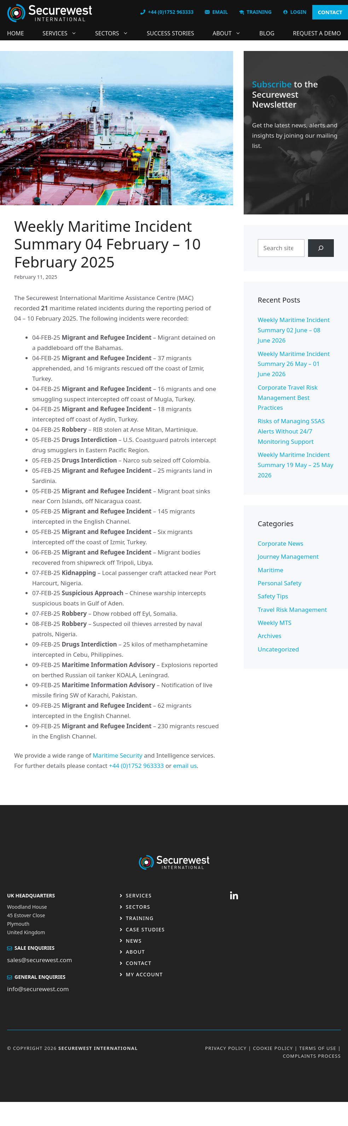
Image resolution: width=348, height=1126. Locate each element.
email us (185, 766)
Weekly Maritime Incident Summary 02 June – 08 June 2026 (294, 330)
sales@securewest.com (39, 960)
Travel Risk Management (292, 609)
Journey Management (288, 556)
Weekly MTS (274, 623)
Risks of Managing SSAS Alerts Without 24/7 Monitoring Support (291, 431)
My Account (144, 974)
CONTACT (330, 12)
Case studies (145, 929)
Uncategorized (278, 649)
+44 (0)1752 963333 (136, 766)
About (230, 33)
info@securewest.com (38, 989)
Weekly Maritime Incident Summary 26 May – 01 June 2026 (294, 364)
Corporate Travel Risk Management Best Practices (288, 397)
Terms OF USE (317, 1048)
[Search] (321, 248)
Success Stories (170, 33)
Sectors (115, 33)
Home (15, 33)
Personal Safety (279, 583)
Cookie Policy (273, 1048)
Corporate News (280, 543)
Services (62, 33)
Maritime (270, 570)
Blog (266, 33)
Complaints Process (312, 1056)
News (134, 940)
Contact (139, 963)
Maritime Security (118, 755)
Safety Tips (273, 596)
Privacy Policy (226, 1048)
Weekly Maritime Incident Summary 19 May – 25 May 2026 (296, 464)
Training (140, 918)
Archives (270, 636)
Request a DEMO (317, 33)
